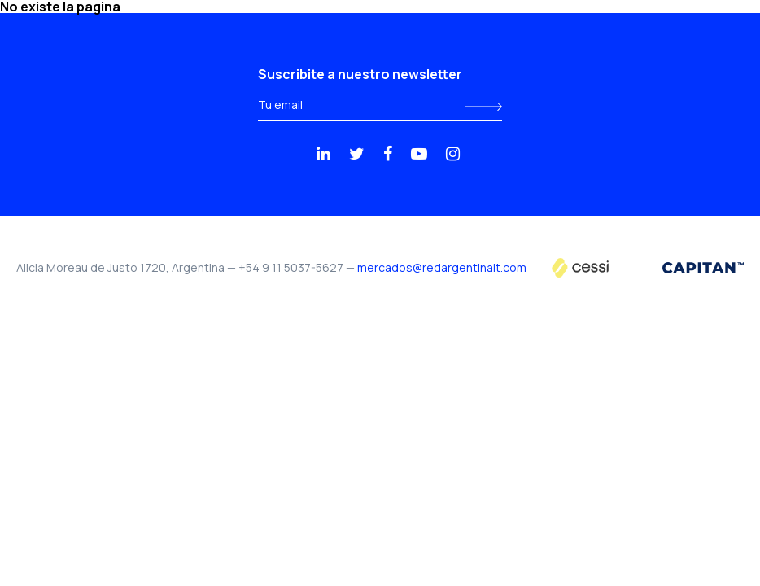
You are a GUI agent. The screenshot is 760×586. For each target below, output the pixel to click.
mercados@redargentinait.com (441, 267)
